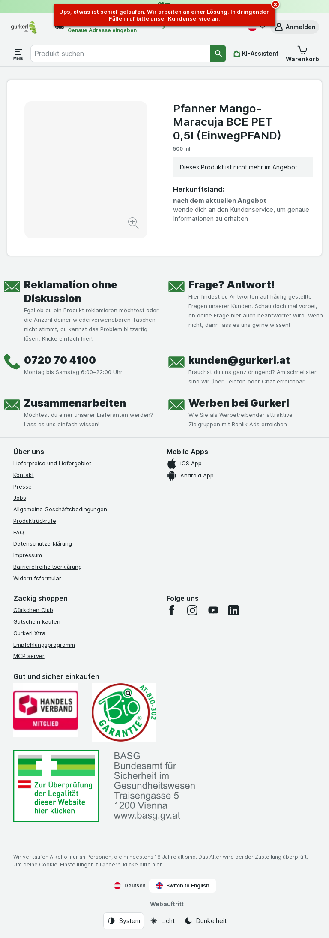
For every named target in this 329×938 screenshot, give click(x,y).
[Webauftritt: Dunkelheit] (205, 920)
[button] (294, 27)
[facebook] (172, 610)
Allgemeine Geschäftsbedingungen (60, 509)
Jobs (19, 497)
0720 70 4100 (60, 360)
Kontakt (23, 474)
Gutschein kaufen (36, 621)
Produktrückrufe (34, 520)
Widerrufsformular (37, 578)
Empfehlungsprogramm (44, 644)
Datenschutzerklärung (42, 543)
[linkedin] (233, 610)
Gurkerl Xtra (29, 633)
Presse (22, 486)
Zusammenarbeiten (75, 403)
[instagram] (192, 610)
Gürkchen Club (33, 609)
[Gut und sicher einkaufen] (124, 712)
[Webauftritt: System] (123, 920)
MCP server (29, 655)
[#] (56, 786)
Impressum (27, 555)
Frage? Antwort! (231, 284)
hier (157, 864)
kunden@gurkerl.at (239, 360)
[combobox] (120, 53)
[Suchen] (218, 53)
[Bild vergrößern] (134, 224)
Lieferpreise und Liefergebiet (52, 463)
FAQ (18, 532)
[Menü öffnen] (18, 53)
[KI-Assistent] (256, 53)
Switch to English (182, 885)
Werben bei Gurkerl (238, 403)
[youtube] (213, 610)
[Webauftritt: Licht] (162, 920)
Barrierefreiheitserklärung (47, 566)
